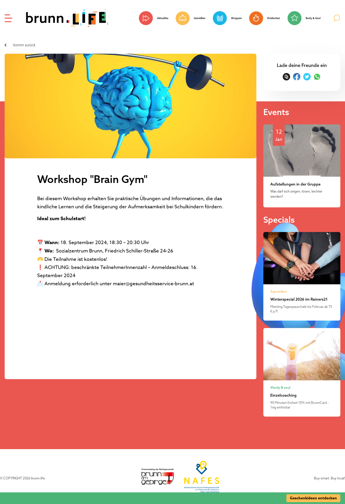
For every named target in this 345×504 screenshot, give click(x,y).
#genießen (278, 291)
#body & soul (280, 387)
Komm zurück (24, 45)
